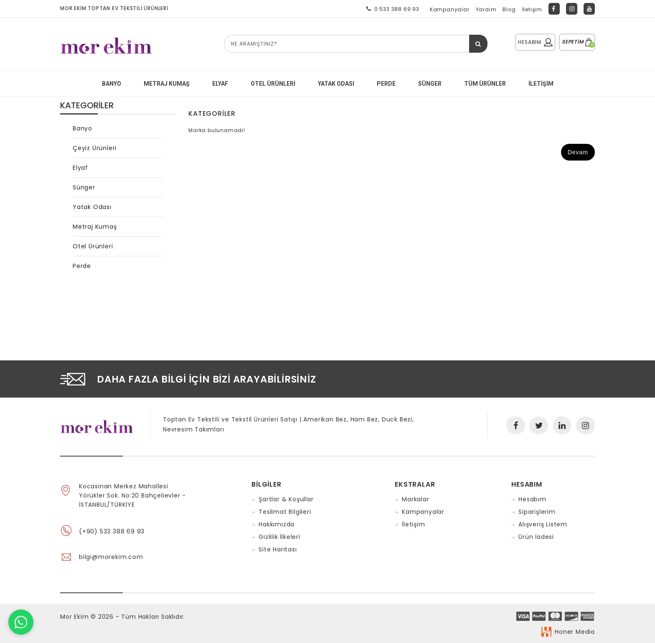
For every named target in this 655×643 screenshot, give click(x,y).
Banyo (82, 128)
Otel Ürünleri (273, 83)
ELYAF (220, 83)
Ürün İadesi (536, 537)
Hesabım (532, 499)
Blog (509, 9)
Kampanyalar (450, 9)
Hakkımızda (276, 524)
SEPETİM (577, 41)
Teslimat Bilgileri (285, 512)
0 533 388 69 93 (391, 9)
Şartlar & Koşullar (286, 499)
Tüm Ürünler (485, 83)
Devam (578, 152)
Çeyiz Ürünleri (95, 148)
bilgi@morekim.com (111, 557)
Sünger (84, 187)
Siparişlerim (537, 512)
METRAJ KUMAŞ (167, 83)
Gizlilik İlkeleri (279, 537)
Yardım (486, 9)
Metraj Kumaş (95, 226)
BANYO (111, 83)
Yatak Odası (92, 207)
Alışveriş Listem (542, 524)
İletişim (532, 9)
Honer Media (575, 632)
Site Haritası (278, 549)
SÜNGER (430, 83)
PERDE (386, 83)
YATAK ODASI (336, 83)
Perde (82, 266)
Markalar (415, 499)
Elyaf (80, 167)
